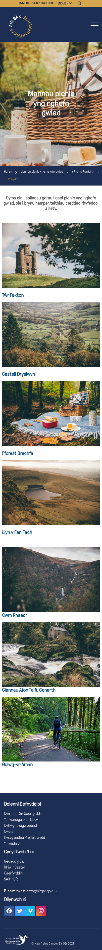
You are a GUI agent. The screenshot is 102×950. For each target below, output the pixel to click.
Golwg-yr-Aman (17, 764)
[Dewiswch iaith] (73, 3)
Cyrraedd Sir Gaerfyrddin (23, 813)
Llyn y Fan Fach (17, 532)
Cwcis (8, 831)
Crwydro (13, 179)
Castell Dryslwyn (18, 374)
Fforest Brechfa (17, 453)
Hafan (8, 171)
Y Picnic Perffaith (83, 171)
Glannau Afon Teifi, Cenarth (28, 690)
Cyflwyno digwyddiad (20, 825)
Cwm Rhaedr (14, 615)
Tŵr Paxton (13, 295)
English (62, 3)
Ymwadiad (12, 843)
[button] (94, 23)
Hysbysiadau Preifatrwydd (24, 837)
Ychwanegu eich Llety (21, 819)
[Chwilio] (79, 3)
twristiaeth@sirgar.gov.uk (36, 891)
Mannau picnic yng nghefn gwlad (41, 171)
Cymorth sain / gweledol (36, 3)
